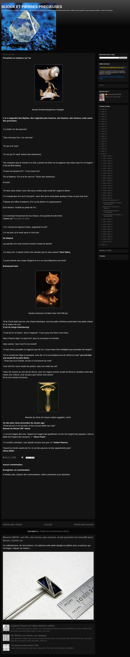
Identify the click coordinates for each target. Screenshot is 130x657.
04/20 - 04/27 (107, 224)
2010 (103, 149)
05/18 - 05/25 (107, 219)
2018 (103, 129)
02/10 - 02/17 (107, 239)
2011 (103, 146)
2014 (103, 139)
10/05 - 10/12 (107, 173)
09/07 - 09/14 (107, 178)
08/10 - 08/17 (107, 183)
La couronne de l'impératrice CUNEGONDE (111, 211)
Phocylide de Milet (21, 218)
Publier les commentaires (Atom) (54, 531)
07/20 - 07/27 (107, 185)
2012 (103, 144)
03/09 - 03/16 (107, 234)
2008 (103, 153)
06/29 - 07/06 (107, 193)
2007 (103, 244)
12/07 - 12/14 (107, 158)
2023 (103, 116)
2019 (103, 126)
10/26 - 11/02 (107, 168)
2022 (103, 119)
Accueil (48, 524)
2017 (103, 131)
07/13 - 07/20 (107, 188)
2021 (103, 121)
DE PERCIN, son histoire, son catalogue (29, 635)
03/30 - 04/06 (107, 226)
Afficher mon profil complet (112, 97)
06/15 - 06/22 (107, 198)
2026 (103, 109)
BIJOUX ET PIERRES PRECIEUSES (31, 7)
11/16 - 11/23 (107, 163)
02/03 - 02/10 (107, 241)
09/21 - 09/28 (107, 175)
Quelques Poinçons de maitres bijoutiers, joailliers (33, 626)
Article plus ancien (84, 524)
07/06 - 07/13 (107, 190)
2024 (103, 114)
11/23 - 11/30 (107, 161)
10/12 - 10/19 (107, 170)
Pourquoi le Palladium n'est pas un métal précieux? (112, 203)
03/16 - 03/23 (107, 231)
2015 (103, 136)
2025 (103, 111)
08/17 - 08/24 (107, 180)
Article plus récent (12, 524)
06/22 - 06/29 (107, 195)
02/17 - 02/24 (107, 236)
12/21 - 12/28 (107, 156)
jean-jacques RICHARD (114, 94)
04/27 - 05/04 (107, 221)
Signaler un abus (105, 250)
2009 (103, 151)
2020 (103, 124)
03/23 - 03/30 (107, 229)
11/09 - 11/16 (107, 166)
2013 (103, 141)
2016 (103, 134)
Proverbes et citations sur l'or (111, 200)
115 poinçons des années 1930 (25, 645)
